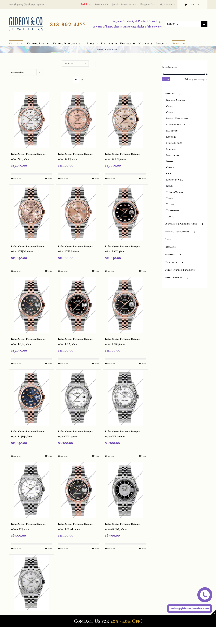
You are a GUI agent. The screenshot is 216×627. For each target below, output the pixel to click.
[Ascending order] (93, 64)
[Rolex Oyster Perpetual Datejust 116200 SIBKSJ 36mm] (125, 490)
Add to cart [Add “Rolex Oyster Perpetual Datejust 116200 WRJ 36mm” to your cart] (111, 456)
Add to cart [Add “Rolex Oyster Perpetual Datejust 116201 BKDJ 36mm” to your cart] (111, 271)
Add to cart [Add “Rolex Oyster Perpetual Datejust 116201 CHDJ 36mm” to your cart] (111, 178)
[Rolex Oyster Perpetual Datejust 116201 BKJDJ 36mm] (31, 305)
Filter (166, 79)
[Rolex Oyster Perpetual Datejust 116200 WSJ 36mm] (31, 490)
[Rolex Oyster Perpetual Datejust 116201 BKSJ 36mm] (125, 305)
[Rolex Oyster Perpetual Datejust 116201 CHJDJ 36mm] (31, 213)
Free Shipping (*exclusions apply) (26, 4)
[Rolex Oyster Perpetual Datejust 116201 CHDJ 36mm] (125, 120)
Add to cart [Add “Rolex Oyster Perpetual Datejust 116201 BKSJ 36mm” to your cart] (111, 363)
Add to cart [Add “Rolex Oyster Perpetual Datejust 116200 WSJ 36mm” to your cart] (17, 548)
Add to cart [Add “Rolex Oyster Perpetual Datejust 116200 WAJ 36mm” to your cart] (64, 456)
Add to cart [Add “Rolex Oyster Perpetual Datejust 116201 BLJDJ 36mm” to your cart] (17, 456)
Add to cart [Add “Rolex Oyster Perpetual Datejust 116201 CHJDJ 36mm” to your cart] (17, 271)
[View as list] (82, 80)
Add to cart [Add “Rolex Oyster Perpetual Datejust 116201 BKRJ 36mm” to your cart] (64, 363)
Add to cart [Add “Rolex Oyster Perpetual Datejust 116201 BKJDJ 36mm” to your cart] (17, 363)
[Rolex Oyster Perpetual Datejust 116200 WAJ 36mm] (78, 398)
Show (17, 72)
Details (49, 178)
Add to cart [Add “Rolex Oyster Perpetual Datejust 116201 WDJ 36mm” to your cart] (17, 178)
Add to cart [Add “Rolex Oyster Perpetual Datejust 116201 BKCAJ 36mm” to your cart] (64, 548)
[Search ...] (183, 24)
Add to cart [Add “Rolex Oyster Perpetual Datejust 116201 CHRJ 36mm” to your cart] (64, 271)
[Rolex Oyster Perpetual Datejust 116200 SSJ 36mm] (31, 583)
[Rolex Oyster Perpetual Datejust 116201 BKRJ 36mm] (78, 305)
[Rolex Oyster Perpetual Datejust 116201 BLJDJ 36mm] (31, 398)
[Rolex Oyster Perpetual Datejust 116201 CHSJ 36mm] (78, 120)
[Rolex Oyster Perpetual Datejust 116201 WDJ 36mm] (31, 120)
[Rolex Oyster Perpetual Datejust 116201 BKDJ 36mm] (125, 213)
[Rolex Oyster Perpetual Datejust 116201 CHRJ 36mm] (78, 213)
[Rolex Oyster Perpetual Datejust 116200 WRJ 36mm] (125, 398)
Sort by (68, 63)
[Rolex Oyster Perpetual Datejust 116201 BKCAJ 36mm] (78, 490)
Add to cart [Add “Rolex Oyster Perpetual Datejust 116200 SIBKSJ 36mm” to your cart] (111, 548)
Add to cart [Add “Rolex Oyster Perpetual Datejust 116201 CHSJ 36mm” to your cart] (64, 178)
